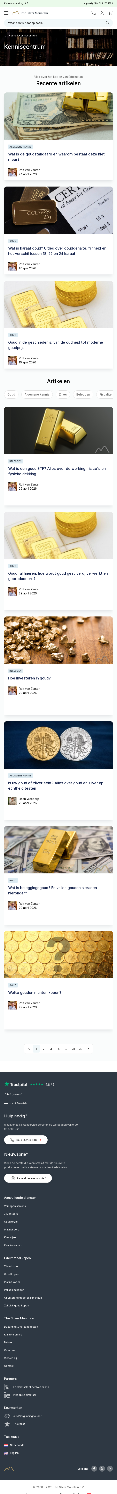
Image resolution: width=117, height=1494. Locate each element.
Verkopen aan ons (15, 1206)
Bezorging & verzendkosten (21, 1326)
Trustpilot (14, 1423)
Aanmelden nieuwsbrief (28, 1178)
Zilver (63, 394)
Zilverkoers (11, 1213)
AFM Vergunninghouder (22, 1416)
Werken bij (10, 1358)
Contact (9, 1365)
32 (80, 1048)
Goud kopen (11, 1274)
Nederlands (14, 1445)
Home (10, 35)
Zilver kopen (11, 1266)
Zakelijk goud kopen (16, 1305)
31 (73, 1048)
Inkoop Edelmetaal (20, 1394)
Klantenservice (13, 1334)
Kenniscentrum (28, 35)
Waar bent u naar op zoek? (59, 23)
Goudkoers (11, 1221)
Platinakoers (11, 1229)
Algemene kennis (37, 394)
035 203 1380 (106, 3)
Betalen (8, 1342)
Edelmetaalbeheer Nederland (26, 1387)
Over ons (9, 1350)
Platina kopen (12, 1282)
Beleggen (83, 394)
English (11, 1453)
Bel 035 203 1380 (25, 1140)
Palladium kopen (14, 1289)
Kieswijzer (10, 1237)
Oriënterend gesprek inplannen (23, 1297)
